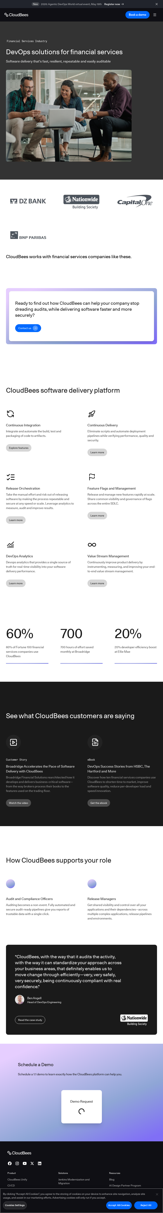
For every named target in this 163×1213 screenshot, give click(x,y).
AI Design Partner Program (125, 1185)
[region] (81, 1200)
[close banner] (157, 4)
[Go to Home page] (16, 15)
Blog (111, 1179)
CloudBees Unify (17, 1179)
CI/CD (11, 1185)
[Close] (157, 1194)
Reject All (146, 1205)
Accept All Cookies (119, 1205)
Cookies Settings (15, 1205)
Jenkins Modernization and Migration (74, 1181)
